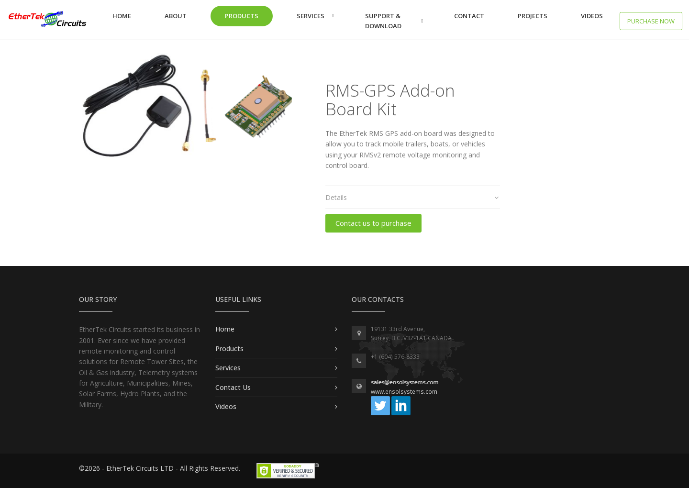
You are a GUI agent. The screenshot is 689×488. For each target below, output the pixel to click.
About (176, 15)
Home (121, 15)
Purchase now (651, 21)
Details (412, 197)
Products (241, 15)
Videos (592, 15)
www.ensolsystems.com (404, 392)
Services (310, 15)
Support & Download (383, 20)
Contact (469, 15)
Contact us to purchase (373, 223)
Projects (532, 15)
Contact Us (233, 387)
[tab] (412, 198)
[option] (185, 108)
